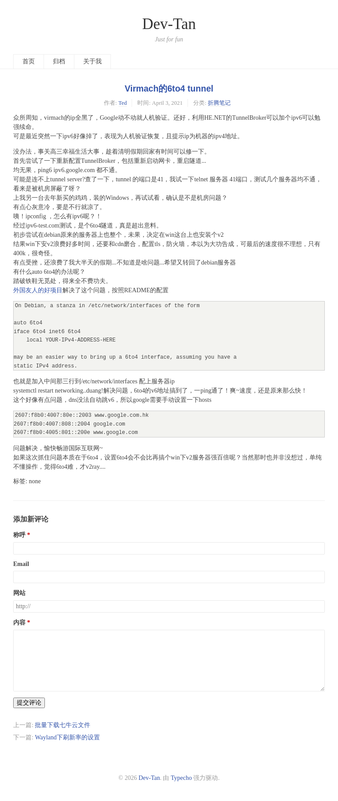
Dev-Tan (169, 24)
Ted (122, 102)
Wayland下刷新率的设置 (67, 737)
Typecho (181, 778)
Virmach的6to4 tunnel (169, 88)
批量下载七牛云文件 (62, 725)
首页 (28, 61)
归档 (59, 61)
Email (21, 564)
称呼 (19, 535)
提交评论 (29, 702)
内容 (19, 622)
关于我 (92, 61)
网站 (19, 593)
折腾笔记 (219, 102)
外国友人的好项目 (37, 290)
